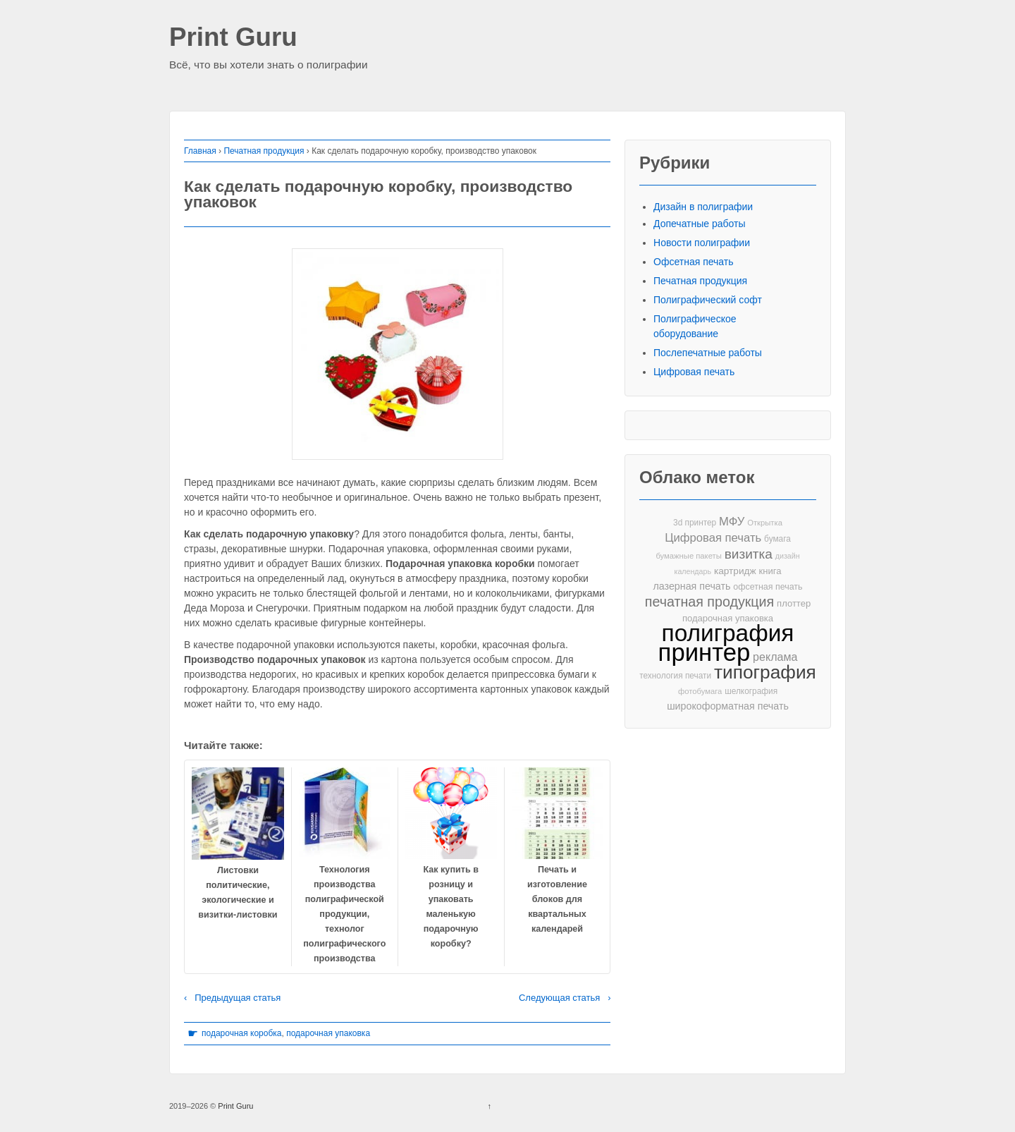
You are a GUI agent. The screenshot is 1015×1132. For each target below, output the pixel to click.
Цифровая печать (693, 371)
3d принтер (694, 523)
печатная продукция (709, 602)
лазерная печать (691, 586)
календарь (693, 571)
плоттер (794, 603)
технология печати (675, 676)
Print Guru (233, 38)
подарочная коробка (242, 1033)
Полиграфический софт (707, 299)
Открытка (764, 522)
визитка (749, 554)
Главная (200, 151)
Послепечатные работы (707, 352)
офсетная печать (767, 587)
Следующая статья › (565, 997)
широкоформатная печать (728, 706)
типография (765, 672)
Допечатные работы (699, 223)
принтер (704, 652)
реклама (775, 656)
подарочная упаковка (328, 1033)
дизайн (787, 556)
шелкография (751, 691)
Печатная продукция (263, 151)
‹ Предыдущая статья (232, 997)
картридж (735, 571)
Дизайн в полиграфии (703, 206)
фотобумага (700, 691)
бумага (777, 539)
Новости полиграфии (701, 242)
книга (770, 571)
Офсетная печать (693, 261)
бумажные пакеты (688, 556)
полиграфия (728, 633)
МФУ (731, 521)
